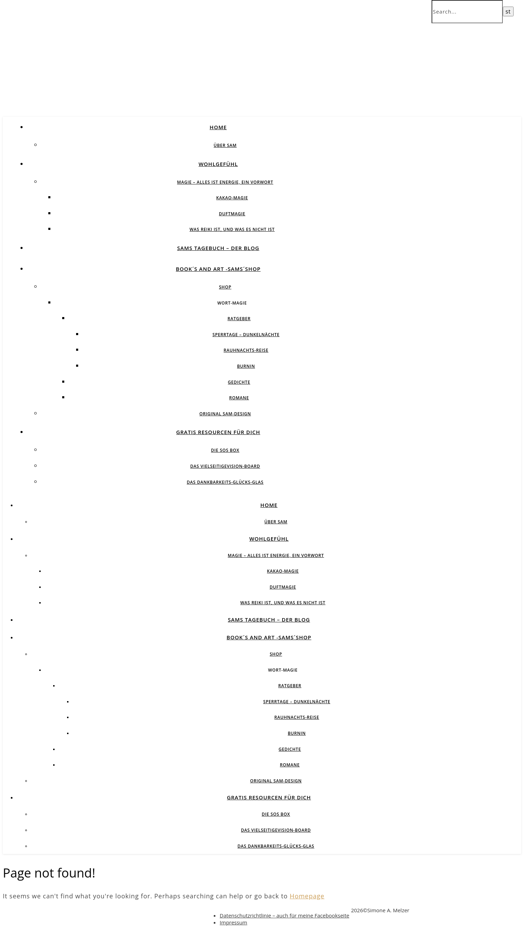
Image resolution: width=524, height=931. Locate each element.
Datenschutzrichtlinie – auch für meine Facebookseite (284, 915)
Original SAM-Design (225, 414)
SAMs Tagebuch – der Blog (218, 247)
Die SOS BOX (225, 450)
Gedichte (239, 382)
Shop (225, 287)
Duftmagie (232, 214)
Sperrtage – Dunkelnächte (246, 335)
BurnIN (246, 366)
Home (218, 127)
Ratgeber (239, 319)
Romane (239, 398)
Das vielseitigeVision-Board (225, 466)
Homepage (307, 896)
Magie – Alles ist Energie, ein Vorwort (225, 182)
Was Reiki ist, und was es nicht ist (232, 229)
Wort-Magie (232, 303)
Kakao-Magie (232, 198)
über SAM (225, 145)
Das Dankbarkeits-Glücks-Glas (225, 482)
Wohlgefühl (218, 163)
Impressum (233, 922)
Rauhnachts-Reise (246, 350)
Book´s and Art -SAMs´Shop (218, 268)
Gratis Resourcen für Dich (218, 432)
